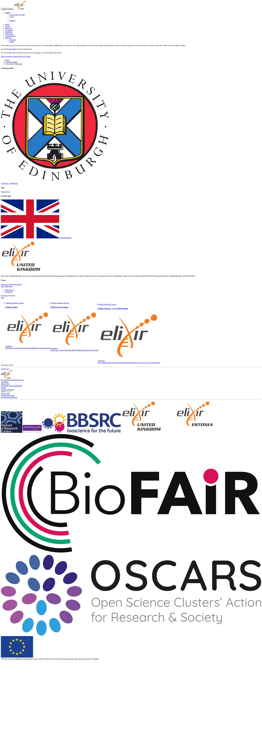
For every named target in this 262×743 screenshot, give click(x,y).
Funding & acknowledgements (11, 386)
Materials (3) (9, 290)
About (7, 24)
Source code (5, 393)
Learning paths (10, 36)
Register (12, 20)
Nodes (12, 42)
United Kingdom (65, 238)
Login (12, 17)
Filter (3, 298)
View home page (6, 286)
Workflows (9, 32)
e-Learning (9, 30)
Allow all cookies (24, 56)
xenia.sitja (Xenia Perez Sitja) (11, 284)
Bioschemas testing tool (9, 397)
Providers (13, 40)
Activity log (5, 369)
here (38, 53)
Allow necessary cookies (9, 56)
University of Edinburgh (9, 183)
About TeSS (5, 384)
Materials (8, 28)
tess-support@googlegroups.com (12, 380)
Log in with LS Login (17, 15)
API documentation (7, 395)
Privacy (3, 388)
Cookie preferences (7, 390)
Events (7, 26)
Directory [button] (8, 38)
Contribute (4, 382)
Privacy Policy (11, 49)
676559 (95, 659)
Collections (9, 34)
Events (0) (8, 292)
